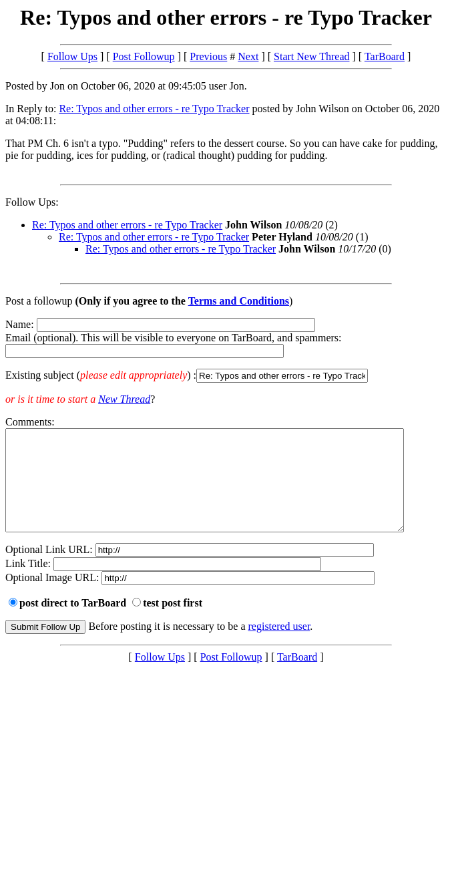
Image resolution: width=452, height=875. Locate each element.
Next (248, 56)
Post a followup (38, 301)
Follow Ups (72, 56)
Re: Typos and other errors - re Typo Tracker (154, 108)
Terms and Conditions (238, 301)
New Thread (124, 399)
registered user (279, 646)
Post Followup (144, 56)
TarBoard (385, 56)
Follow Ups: (32, 202)
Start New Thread (311, 56)
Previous (208, 56)
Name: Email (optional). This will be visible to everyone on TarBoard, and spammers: (226, 351)
